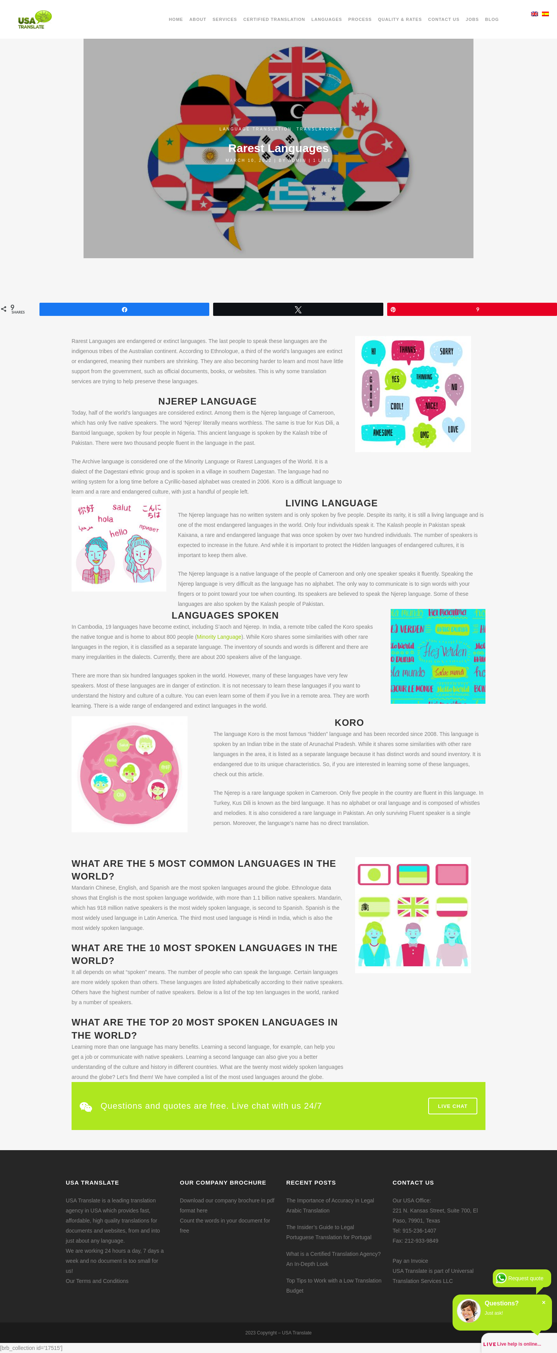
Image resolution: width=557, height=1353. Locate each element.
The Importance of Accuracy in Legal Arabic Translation (330, 1205)
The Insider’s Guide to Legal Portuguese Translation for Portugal (328, 1232)
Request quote (525, 1278)
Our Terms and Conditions (97, 1281)
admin (297, 160)
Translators (316, 129)
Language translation (256, 129)
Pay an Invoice (410, 1261)
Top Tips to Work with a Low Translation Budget (333, 1286)
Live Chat (453, 1106)
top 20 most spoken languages (237, 1022)
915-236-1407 (419, 1231)
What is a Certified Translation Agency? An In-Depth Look (333, 1259)
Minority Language (219, 637)
